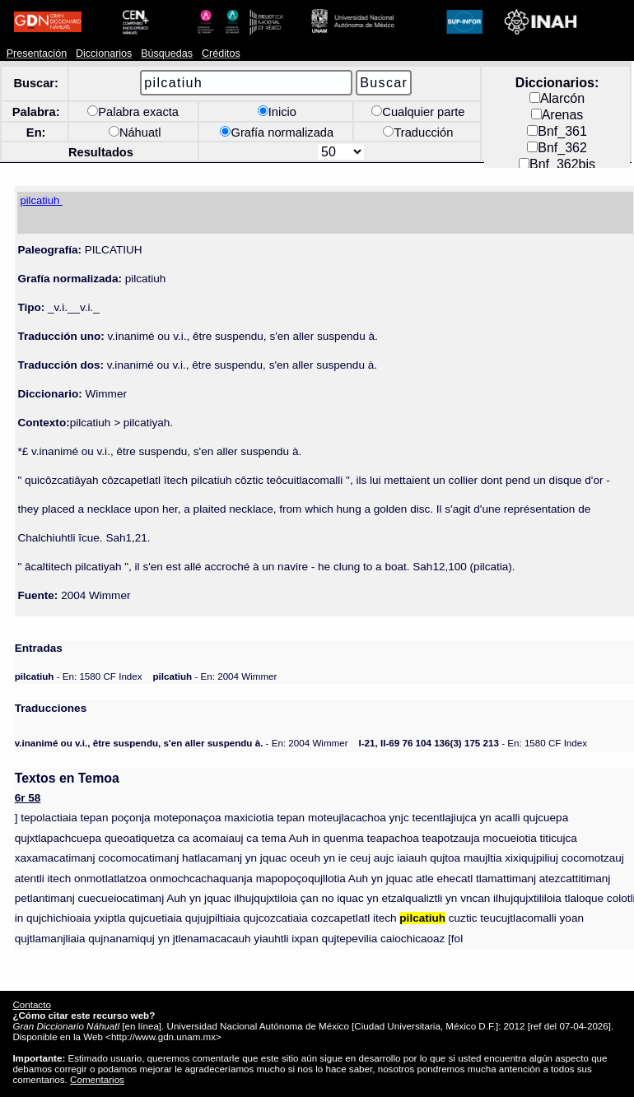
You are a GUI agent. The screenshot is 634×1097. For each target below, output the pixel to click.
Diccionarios (104, 53)
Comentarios (97, 1079)
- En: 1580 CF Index (78, 676)
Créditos (221, 53)
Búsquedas (167, 53)
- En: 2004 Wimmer (214, 676)
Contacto (31, 1004)
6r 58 (28, 798)
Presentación (37, 53)
